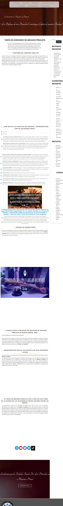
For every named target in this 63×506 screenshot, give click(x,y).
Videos (57, 201)
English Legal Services (58, 197)
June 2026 (58, 150)
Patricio (58, 92)
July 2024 (58, 168)
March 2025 (58, 160)
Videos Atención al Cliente (58, 205)
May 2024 (58, 171)
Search (53, 44)
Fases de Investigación (10, 229)
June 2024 (58, 169)
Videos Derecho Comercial (58, 214)
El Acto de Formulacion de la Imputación (57, 76)
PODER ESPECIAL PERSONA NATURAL (51, 476)
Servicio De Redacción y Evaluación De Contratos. (58, 139)
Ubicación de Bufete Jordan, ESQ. (51, 473)
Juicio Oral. (14, 230)
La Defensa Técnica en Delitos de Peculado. (58, 128)
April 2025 (58, 159)
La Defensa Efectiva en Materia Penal (57, 72)
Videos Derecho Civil (58, 209)
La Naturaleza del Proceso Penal (57, 81)
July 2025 (58, 156)
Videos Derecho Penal (58, 223)
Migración (58, 200)
